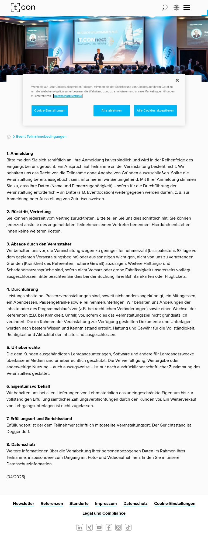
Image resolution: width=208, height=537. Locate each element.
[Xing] (89, 527)
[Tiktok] (128, 527)
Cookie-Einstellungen (174, 503)
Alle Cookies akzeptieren (155, 110)
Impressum (106, 503)
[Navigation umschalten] (186, 7)
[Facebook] (109, 527)
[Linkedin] (79, 527)
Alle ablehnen (112, 110)
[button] (164, 7)
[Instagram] (118, 527)
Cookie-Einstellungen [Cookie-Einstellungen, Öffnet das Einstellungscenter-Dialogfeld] (49, 110)
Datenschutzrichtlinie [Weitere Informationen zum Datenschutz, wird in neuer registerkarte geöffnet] (68, 96)
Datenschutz (135, 503)
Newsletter (23, 503)
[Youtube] (99, 527)
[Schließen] (177, 80)
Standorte (79, 503)
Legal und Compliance (104, 513)
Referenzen (52, 503)
